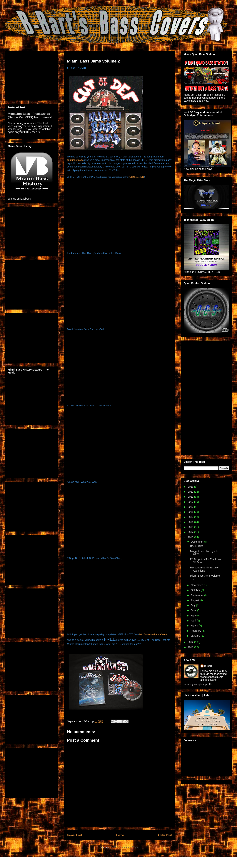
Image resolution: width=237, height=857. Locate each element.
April (194, 620)
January (196, 635)
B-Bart (208, 665)
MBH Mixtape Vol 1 (136, 177)
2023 (191, 486)
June (194, 610)
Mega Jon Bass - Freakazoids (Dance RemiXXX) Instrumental (30, 115)
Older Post (165, 835)
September (197, 595)
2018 (191, 511)
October (196, 590)
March (195, 625)
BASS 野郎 (196, 546)
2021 (191, 496)
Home (120, 835)
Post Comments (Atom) (126, 847)
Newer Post (74, 835)
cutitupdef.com (75, 160)
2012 (191, 642)
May (193, 615)
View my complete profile (198, 684)
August (195, 600)
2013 (191, 537)
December (197, 541)
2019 (191, 506)
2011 (191, 647)
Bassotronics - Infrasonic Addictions (204, 569)
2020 (191, 501)
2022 (191, 491)
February (196, 630)
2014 (191, 532)
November (197, 585)
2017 (191, 517)
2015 (191, 527)
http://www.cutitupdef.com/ (153, 634)
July (193, 605)
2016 (191, 522)
